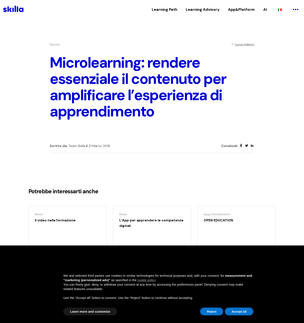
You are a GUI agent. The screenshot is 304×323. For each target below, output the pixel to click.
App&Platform (241, 9)
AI (265, 9)
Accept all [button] (239, 311)
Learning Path (164, 9)
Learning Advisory (203, 9)
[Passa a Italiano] (280, 9)
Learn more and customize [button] (90, 311)
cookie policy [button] (146, 280)
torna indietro (242, 44)
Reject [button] (211, 311)
